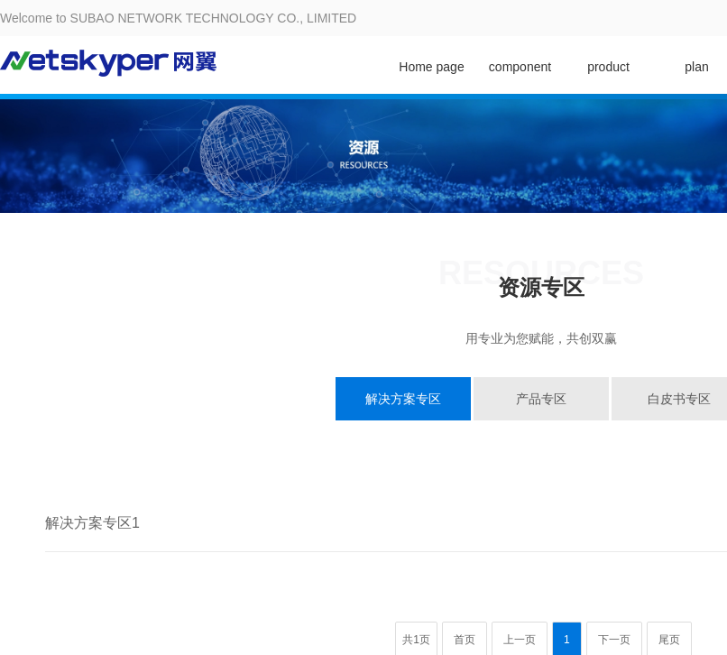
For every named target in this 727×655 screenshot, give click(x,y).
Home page (431, 67)
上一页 (519, 639)
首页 (464, 639)
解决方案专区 (403, 399)
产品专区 (541, 399)
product (608, 67)
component (520, 67)
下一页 (614, 639)
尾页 (669, 639)
